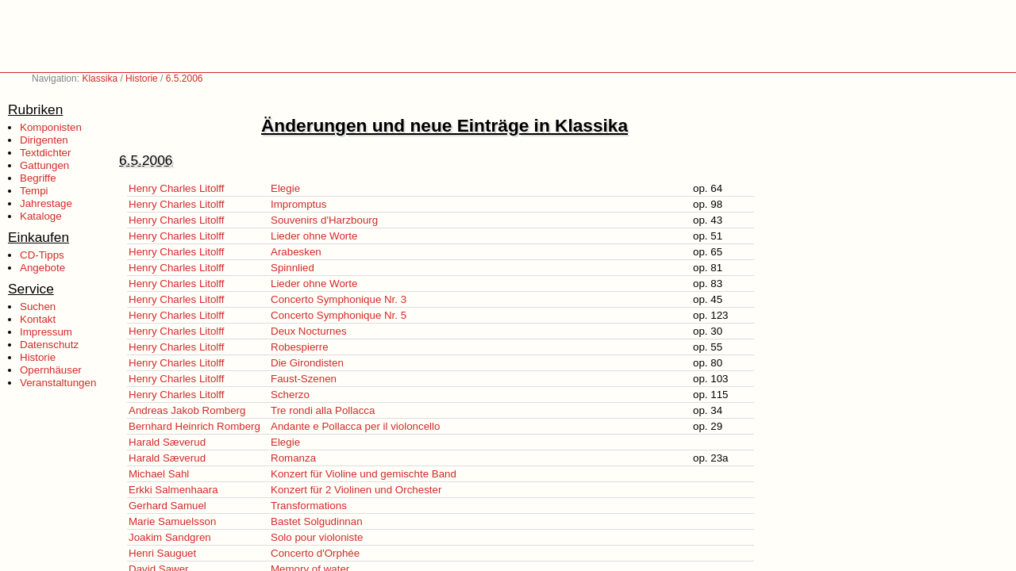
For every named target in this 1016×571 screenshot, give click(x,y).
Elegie (285, 188)
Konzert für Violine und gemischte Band (363, 474)
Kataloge (41, 216)
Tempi (34, 191)
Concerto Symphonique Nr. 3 (338, 299)
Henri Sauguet (162, 553)
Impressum (46, 332)
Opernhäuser (51, 370)
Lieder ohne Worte (314, 236)
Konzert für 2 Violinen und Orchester (356, 490)
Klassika (99, 78)
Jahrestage (46, 203)
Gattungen (44, 165)
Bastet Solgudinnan (317, 521)
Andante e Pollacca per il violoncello (355, 426)
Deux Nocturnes (309, 331)
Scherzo (290, 394)
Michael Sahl (159, 474)
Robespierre (300, 347)
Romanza (293, 458)
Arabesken (296, 252)
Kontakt (38, 319)
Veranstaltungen (58, 383)
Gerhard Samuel (167, 506)
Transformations (309, 506)
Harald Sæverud (167, 442)
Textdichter (45, 153)
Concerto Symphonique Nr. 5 (338, 315)
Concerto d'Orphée (315, 553)
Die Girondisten (307, 363)
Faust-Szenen (304, 379)
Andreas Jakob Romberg (187, 410)
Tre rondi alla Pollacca (323, 410)
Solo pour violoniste (317, 537)
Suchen (38, 306)
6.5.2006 (184, 78)
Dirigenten (44, 140)
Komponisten (51, 127)
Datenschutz (49, 345)
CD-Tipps (42, 255)
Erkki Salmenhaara (173, 490)
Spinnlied (292, 268)
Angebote (42, 268)
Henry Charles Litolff (177, 188)
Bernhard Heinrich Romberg (194, 426)
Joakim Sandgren (170, 537)
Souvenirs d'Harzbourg (324, 220)
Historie (141, 78)
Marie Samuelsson (172, 521)
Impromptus (298, 204)
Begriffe (38, 178)
